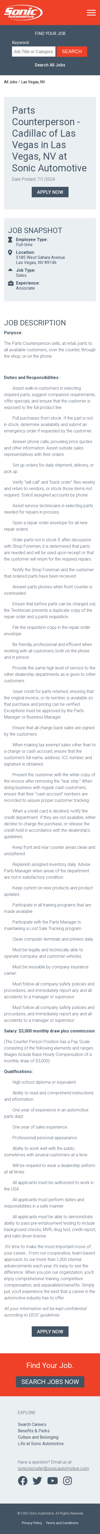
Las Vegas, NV (33, 82)
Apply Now (50, 192)
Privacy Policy (32, 1523)
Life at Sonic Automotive (41, 1443)
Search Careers (32, 1424)
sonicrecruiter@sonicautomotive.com (50, 1468)
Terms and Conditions (62, 1523)
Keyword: (20, 42)
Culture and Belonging (38, 1437)
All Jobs (10, 82)
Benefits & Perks (34, 1430)
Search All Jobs (50, 65)
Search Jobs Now (50, 1382)
